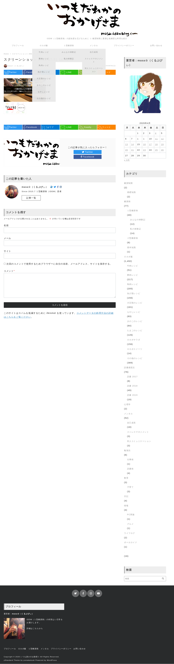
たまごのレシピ (134, 330)
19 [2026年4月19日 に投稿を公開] (162, 144)
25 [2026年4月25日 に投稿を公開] (156, 150)
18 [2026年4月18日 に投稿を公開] (156, 144)
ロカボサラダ (133, 340)
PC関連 (131, 515)
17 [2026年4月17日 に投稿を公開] (150, 144)
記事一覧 (31, 198)
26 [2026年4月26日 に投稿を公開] (162, 150)
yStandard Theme (12, 660)
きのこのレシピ (134, 321)
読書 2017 (132, 377)
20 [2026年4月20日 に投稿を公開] (126, 150)
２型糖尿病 (132, 238)
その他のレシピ (134, 358)
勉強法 (127, 450)
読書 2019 (132, 395)
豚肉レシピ (132, 275)
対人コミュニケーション (139, 441)
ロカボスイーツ (134, 349)
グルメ (130, 524)
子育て (130, 487)
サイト (7, 251)
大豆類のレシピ (134, 303)
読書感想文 (129, 368)
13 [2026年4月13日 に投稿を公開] (126, 144)
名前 (6, 225)
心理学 (127, 404)
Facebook (87, 157)
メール (7, 238)
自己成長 (131, 423)
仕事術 (130, 460)
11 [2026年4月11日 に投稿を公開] (156, 139)
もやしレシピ (133, 312)
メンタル (94, 45)
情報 (126, 506)
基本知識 (131, 247)
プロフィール (18, 45)
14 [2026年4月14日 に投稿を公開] (132, 144)
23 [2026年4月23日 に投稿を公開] (144, 150)
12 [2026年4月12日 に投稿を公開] (162, 139)
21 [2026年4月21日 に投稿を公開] (132, 150)
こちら (36, 629)
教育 (126, 478)
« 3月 (127, 160)
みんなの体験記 (137, 220)
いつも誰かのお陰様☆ (30, 657)
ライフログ (129, 533)
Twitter (87, 152)
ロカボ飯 (44, 45)
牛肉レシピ (132, 266)
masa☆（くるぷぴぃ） (16, 66)
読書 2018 (132, 386)
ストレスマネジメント (138, 432)
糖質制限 (128, 183)
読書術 (130, 469)
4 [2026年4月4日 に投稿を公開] (156, 133)
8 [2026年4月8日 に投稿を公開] (138, 139)
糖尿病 (127, 201)
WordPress (52, 660)
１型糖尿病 (69, 45)
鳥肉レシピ (132, 284)
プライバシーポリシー (124, 45)
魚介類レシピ (133, 293)
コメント (9, 271)
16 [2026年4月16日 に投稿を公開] (144, 144)
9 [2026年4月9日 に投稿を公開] (143, 139)
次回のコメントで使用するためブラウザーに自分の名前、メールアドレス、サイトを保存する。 (59, 264)
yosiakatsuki (29, 660)
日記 (126, 496)
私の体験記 (135, 229)
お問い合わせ (156, 45)
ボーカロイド (130, 542)
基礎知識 (131, 192)
